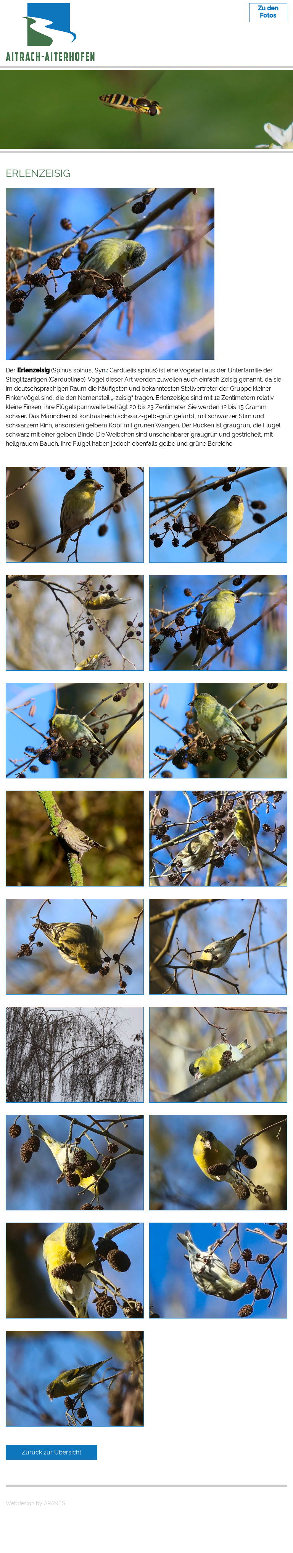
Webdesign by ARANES (35, 1503)
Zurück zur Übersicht (51, 1452)
